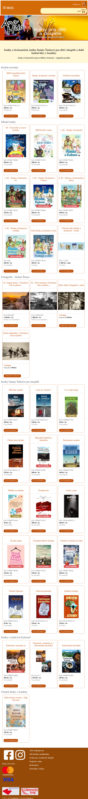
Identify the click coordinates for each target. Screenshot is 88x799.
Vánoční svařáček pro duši (71, 541)
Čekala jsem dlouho (15, 440)
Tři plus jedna (16, 541)
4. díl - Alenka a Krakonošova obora (71, 179)
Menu (8, 7)
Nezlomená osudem (71, 440)
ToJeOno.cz (29, 798)
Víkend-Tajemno (16, 591)
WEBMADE (15, 798)
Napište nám (36, 761)
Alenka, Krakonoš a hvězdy (43, 75)
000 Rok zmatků (16, 390)
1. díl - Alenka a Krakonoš (71, 130)
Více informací (11, 116)
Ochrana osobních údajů (42, 758)
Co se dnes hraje (71, 390)
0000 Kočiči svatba (43, 130)
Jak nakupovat (37, 750)
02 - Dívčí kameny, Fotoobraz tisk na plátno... (43, 284)
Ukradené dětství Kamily (43, 541)
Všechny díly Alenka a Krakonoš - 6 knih (71, 229)
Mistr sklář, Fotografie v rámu (71, 285)
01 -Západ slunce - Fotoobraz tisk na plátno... (15, 284)
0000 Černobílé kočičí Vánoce (16, 74)
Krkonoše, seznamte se (16, 645)
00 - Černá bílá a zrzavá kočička (16, 129)
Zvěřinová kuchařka (71, 75)
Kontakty (34, 765)
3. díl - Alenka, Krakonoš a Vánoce (43, 179)
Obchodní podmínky (40, 754)
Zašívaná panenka (43, 591)
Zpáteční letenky (71, 591)
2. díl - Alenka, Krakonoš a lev (15, 179)
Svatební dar (43, 490)
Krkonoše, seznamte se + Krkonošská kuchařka (43, 644)
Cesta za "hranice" (43, 390)
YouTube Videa (37, 769)
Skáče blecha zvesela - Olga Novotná (16, 699)
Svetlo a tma (71, 490)
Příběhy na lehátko (16, 490)
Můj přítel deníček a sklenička (43, 439)
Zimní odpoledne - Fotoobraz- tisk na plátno (16, 334)
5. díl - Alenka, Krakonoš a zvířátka (15, 229)
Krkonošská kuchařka (71, 645)
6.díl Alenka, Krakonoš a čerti (43, 231)
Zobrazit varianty (67, 325)
